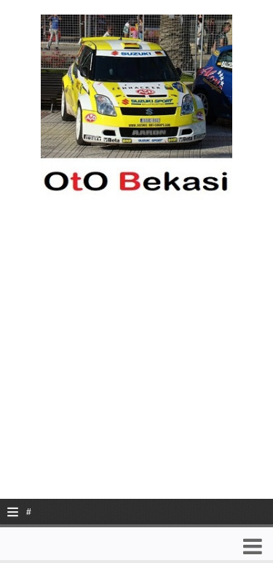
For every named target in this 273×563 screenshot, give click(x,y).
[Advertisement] (136, 362)
